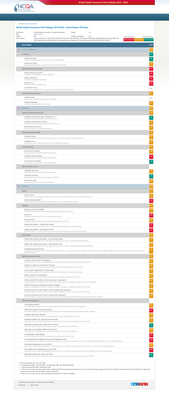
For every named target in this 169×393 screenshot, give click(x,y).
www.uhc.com (38, 34)
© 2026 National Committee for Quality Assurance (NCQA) (36, 382)
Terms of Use (34, 385)
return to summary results (27, 24)
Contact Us (21, 385)
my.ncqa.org (32, 373)
